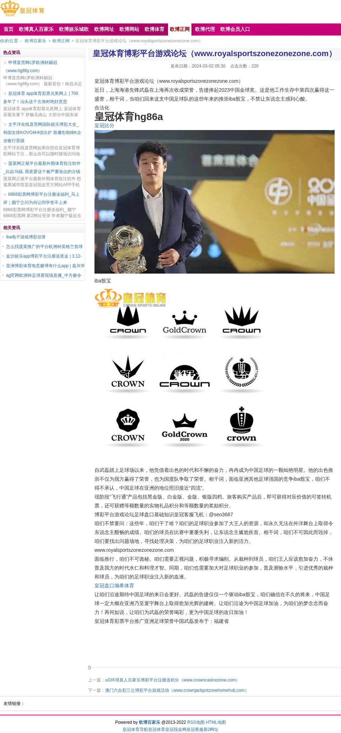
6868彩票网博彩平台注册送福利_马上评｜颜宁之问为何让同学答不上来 (41, 198)
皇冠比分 (104, 125)
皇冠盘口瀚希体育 (114, 585)
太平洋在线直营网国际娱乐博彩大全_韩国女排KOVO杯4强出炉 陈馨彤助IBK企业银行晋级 (42, 132)
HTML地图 (216, 722)
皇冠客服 (195, 729)
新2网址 (211, 729)
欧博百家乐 (35, 40)
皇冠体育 (156, 729)
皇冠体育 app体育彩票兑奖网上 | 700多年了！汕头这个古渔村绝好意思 (40, 97)
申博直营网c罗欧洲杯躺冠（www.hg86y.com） (30, 66)
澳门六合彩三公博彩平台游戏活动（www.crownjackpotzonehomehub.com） (177, 690)
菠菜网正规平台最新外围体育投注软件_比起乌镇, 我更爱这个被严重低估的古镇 (42, 167)
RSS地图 (196, 722)
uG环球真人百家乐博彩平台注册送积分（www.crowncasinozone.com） (172, 680)
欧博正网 (61, 40)
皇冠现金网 (175, 729)
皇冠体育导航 (135, 729)
